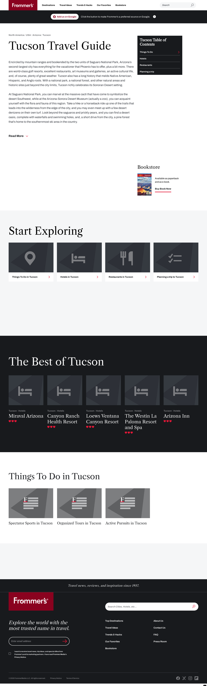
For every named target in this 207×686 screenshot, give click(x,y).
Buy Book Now (163, 191)
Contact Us (159, 635)
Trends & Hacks (84, 5)
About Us (158, 628)
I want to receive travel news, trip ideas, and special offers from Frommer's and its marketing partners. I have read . (40, 662)
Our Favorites (104, 5)
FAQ (156, 642)
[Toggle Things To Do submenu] (179, 52)
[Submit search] (193, 5)
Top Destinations (114, 628)
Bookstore (120, 5)
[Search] (175, 5)
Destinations (48, 5)
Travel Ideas (66, 5)
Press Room (160, 649)
